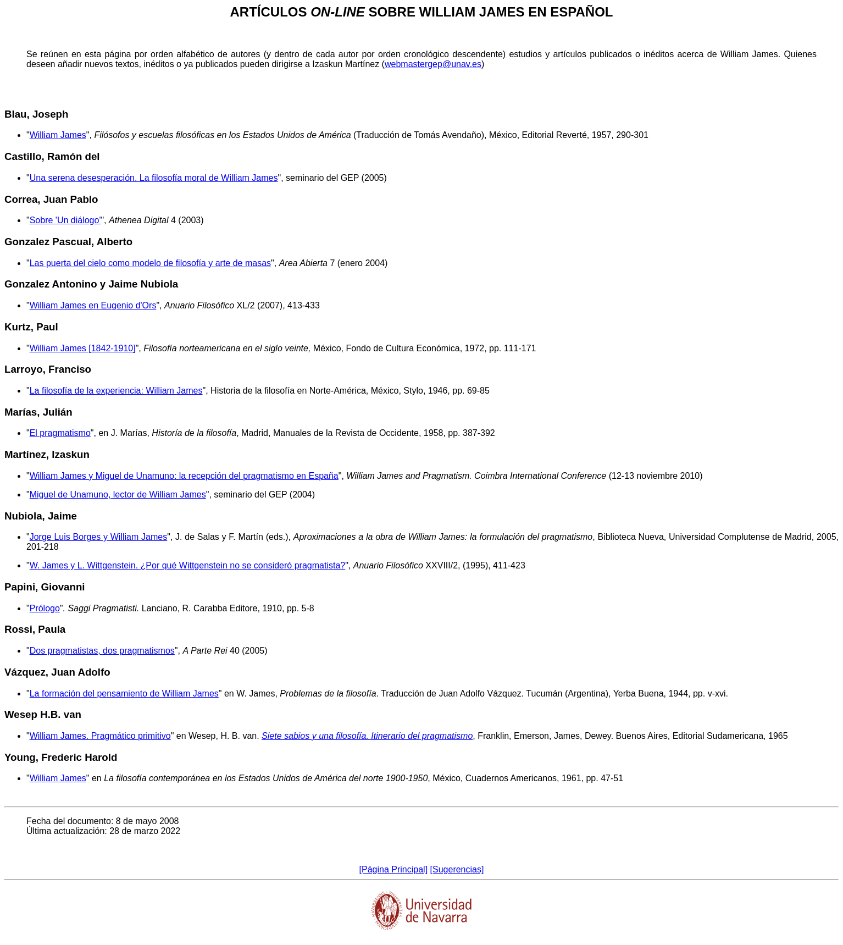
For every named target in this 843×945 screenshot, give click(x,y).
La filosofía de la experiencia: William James (116, 390)
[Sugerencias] (457, 869)
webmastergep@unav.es (433, 64)
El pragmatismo (60, 433)
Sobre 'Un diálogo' (65, 220)
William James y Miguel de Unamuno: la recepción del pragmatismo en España (184, 475)
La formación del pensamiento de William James (124, 693)
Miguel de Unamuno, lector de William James (118, 494)
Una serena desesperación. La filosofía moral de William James (154, 178)
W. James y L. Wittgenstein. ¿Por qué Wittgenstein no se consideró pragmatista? (187, 565)
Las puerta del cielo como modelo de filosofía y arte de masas (150, 263)
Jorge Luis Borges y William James (99, 536)
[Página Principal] (393, 869)
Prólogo (45, 608)
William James (58, 135)
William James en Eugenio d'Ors (93, 305)
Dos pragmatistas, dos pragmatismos (102, 650)
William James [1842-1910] (83, 348)
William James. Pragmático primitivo (100, 735)
